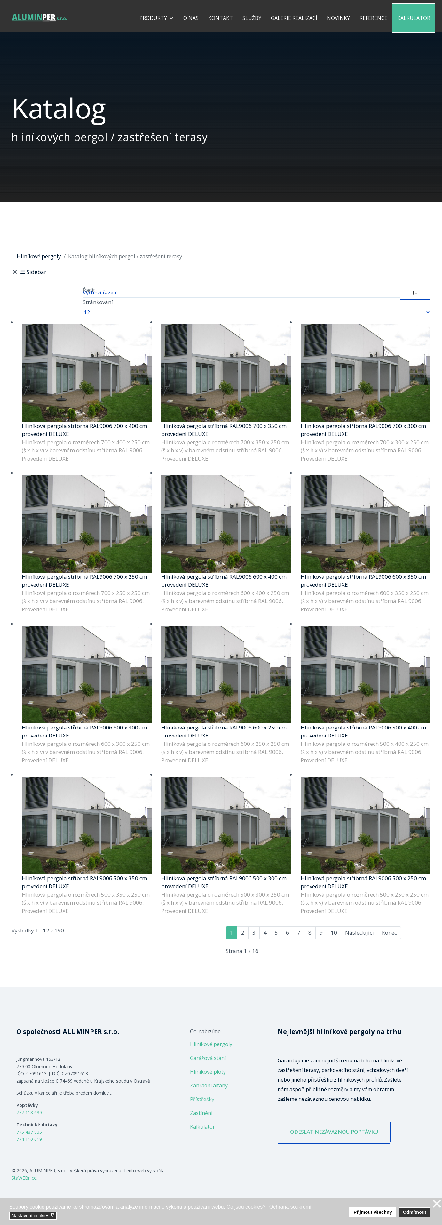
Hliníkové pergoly (211, 1044)
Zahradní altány (209, 1085)
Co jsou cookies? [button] (245, 1207)
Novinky (338, 17)
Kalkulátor (413, 17)
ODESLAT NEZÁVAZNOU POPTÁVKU (334, 1131)
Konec (389, 932)
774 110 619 (29, 1139)
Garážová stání (208, 1057)
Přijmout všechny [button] (373, 1212)
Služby (251, 17)
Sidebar (33, 272)
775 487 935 (29, 1132)
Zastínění (201, 1112)
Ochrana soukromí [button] (290, 1207)
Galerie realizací (294, 17)
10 (334, 932)
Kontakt (220, 17)
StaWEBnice (24, 1178)
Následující (359, 932)
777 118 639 (29, 1112)
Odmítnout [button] (414, 1212)
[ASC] (415, 292)
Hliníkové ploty (208, 1071)
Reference (373, 17)
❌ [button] (436, 1204)
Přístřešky (202, 1099)
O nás (191, 17)
